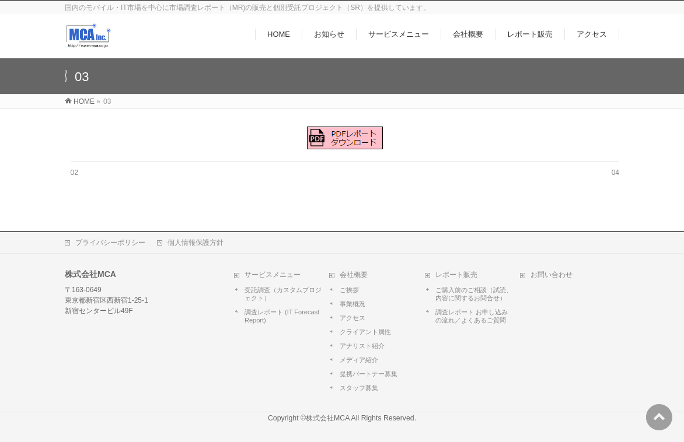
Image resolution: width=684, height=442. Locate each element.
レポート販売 (456, 275)
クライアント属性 (365, 331)
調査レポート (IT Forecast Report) (282, 316)
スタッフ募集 (359, 387)
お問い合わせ (552, 275)
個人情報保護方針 (195, 242)
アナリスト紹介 (362, 345)
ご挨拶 (349, 289)
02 (74, 173)
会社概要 (354, 275)
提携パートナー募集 (368, 373)
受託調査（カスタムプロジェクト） (283, 293)
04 (615, 173)
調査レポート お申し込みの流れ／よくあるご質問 (471, 316)
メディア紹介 (359, 359)
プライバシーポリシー (110, 242)
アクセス (352, 317)
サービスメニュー (273, 275)
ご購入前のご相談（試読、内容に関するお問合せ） (473, 293)
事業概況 (352, 303)
